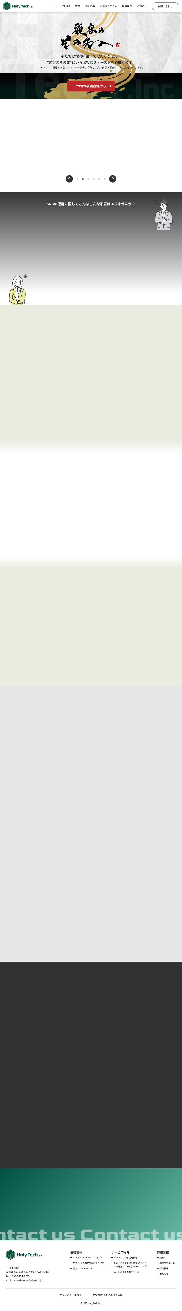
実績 (77, 6)
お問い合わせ (165, 6)
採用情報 (127, 6)
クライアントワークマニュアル (88, 1257)
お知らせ (142, 6)
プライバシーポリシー (71, 1295)
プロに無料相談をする (93, 86)
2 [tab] (83, 179)
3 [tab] (88, 179)
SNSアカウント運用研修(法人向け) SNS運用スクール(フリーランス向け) (131, 1264)
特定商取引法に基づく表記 (108, 1295)
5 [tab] (99, 179)
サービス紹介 (62, 6)
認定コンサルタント (82, 1268)
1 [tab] (77, 179)
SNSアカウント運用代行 (125, 1257)
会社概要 (90, 6)
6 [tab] (105, 179)
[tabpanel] (91, 140)
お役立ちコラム (108, 6)
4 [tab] (94, 179)
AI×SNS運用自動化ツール (126, 1271)
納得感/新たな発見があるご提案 (88, 1262)
